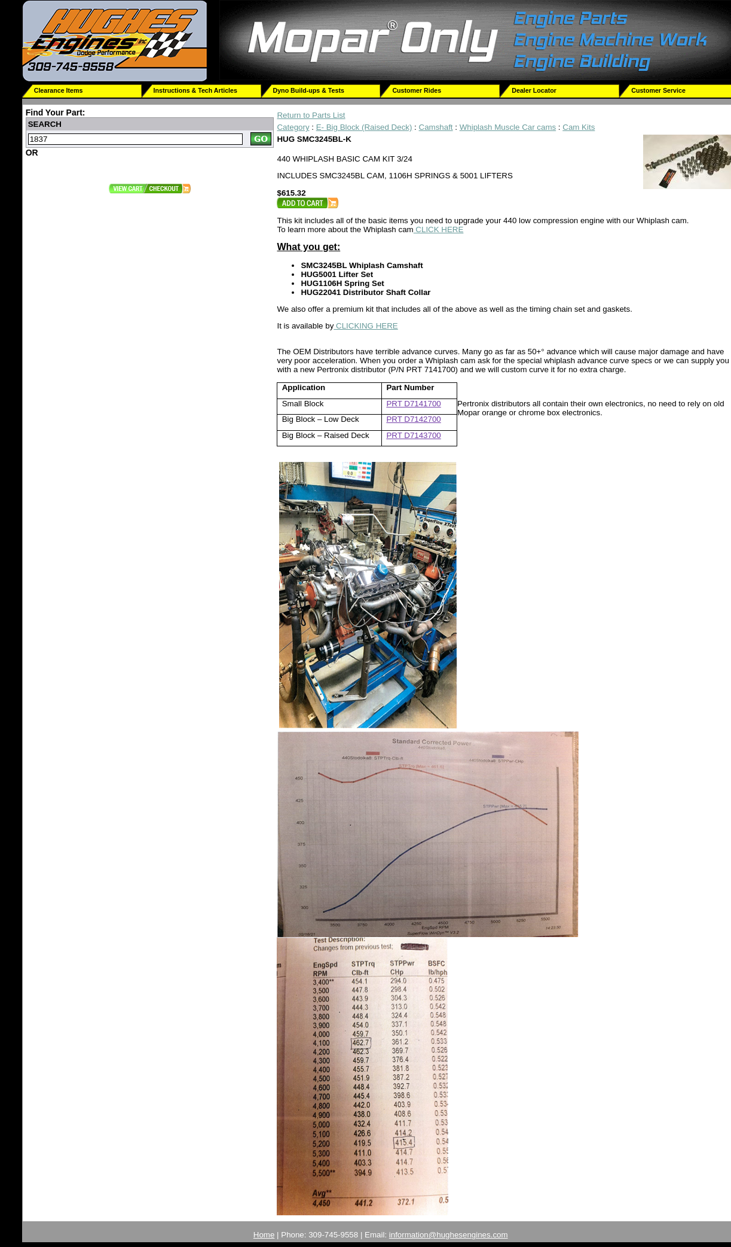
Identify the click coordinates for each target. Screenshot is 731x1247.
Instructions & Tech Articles (195, 90)
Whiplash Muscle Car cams (508, 127)
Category (293, 127)
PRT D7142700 (413, 419)
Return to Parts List (311, 115)
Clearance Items (58, 90)
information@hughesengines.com (448, 1234)
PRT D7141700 (413, 403)
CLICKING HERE (365, 325)
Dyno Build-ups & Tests (308, 90)
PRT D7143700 (413, 435)
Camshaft (436, 127)
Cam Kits (578, 127)
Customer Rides (416, 90)
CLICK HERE (439, 229)
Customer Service (658, 90)
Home (264, 1234)
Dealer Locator (534, 90)
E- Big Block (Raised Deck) (364, 127)
